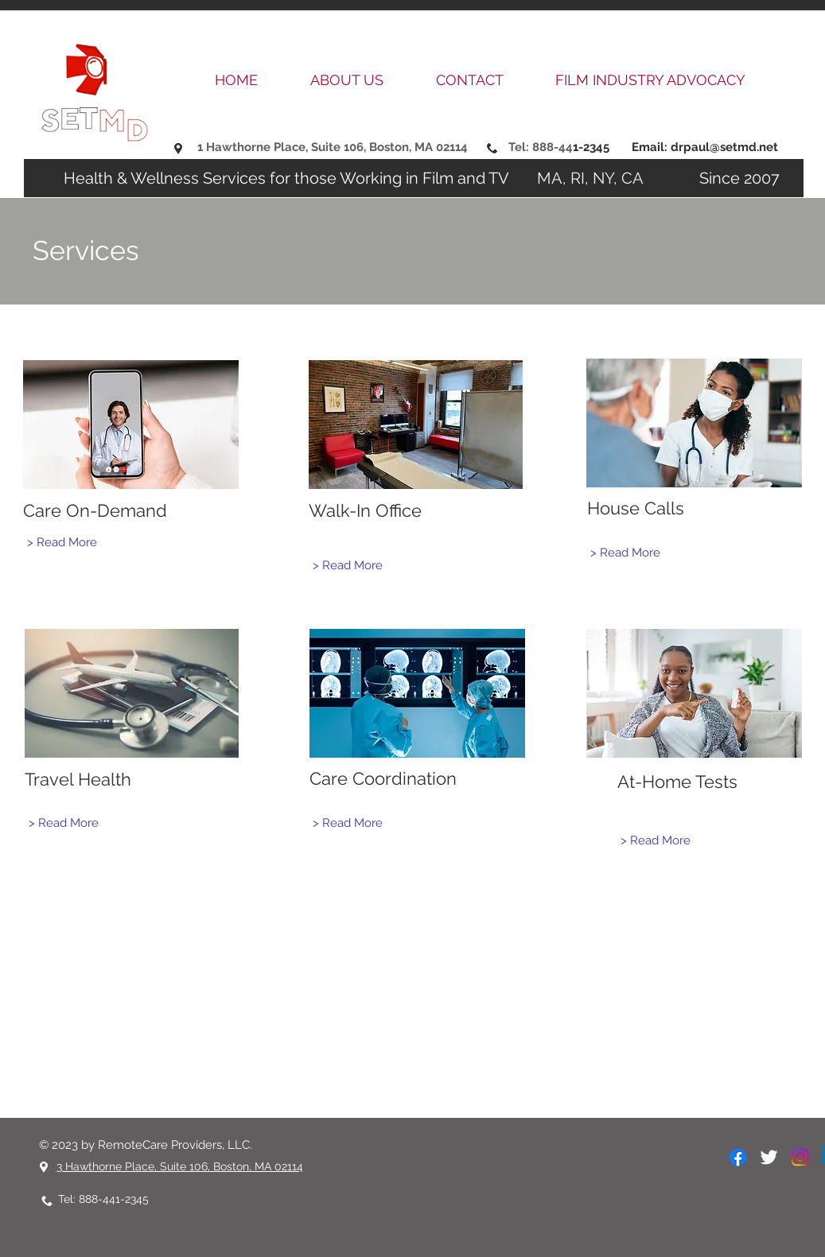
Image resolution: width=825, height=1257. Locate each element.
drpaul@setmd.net (724, 147)
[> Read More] (62, 541)
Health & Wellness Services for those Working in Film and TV (288, 178)
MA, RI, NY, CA (594, 178)
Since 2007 (716, 178)
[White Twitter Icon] (768, 1157)
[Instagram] (799, 1157)
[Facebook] (737, 1157)
